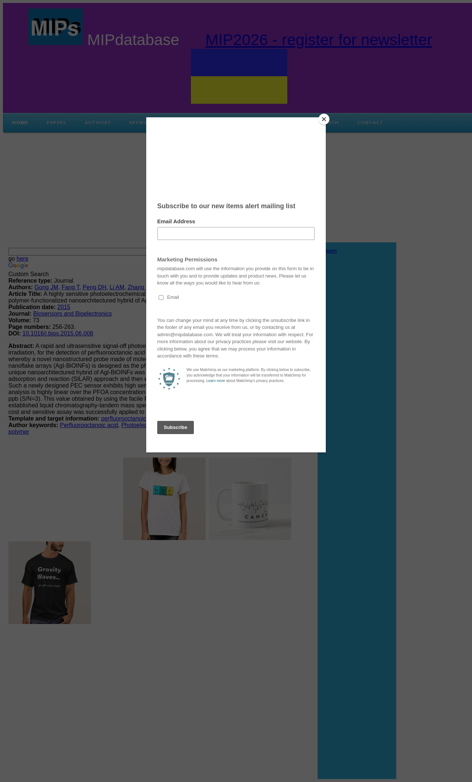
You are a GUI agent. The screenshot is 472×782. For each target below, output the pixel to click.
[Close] (323, 119)
